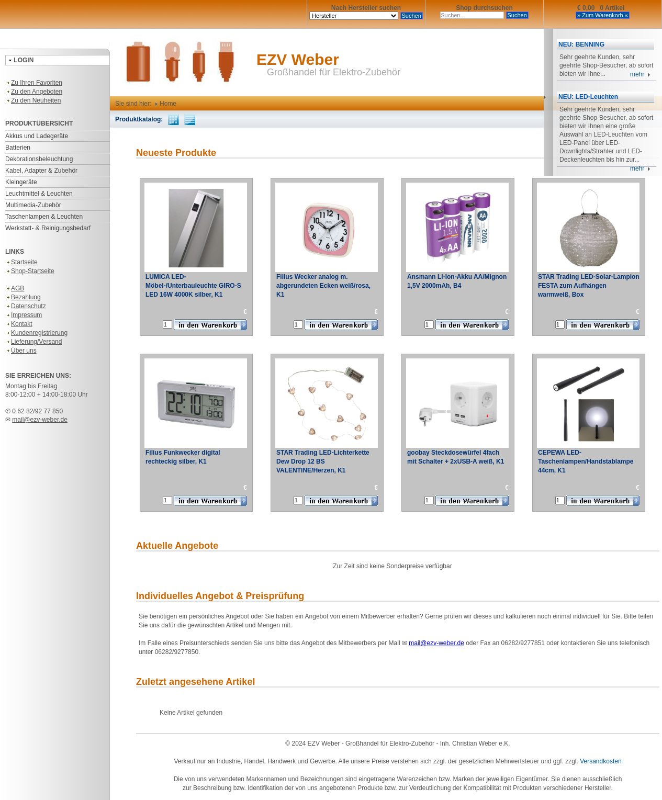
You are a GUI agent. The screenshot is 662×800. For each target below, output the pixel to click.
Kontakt (18, 324)
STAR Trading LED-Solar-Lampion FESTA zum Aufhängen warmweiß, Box (588, 285)
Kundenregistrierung (36, 332)
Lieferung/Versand (33, 341)
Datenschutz (25, 306)
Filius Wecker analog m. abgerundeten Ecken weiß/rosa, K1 (323, 285)
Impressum (23, 315)
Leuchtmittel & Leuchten (39, 193)
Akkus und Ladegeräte (36, 136)
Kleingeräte (21, 182)
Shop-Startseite (29, 271)
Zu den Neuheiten (33, 100)
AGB (14, 288)
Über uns (21, 350)
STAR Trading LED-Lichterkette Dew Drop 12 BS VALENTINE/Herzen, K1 (322, 461)
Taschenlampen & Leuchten (44, 216)
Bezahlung (23, 297)
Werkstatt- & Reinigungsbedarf (48, 228)
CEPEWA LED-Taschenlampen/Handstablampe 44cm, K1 (586, 461)
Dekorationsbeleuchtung (39, 159)
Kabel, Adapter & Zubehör (41, 170)
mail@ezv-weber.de (40, 419)
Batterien (17, 147)
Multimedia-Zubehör (33, 205)
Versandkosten (600, 761)
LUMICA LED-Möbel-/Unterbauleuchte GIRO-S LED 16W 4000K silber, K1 (193, 285)
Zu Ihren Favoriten (33, 82)
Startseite (21, 262)
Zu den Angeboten (33, 91)
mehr (640, 74)
